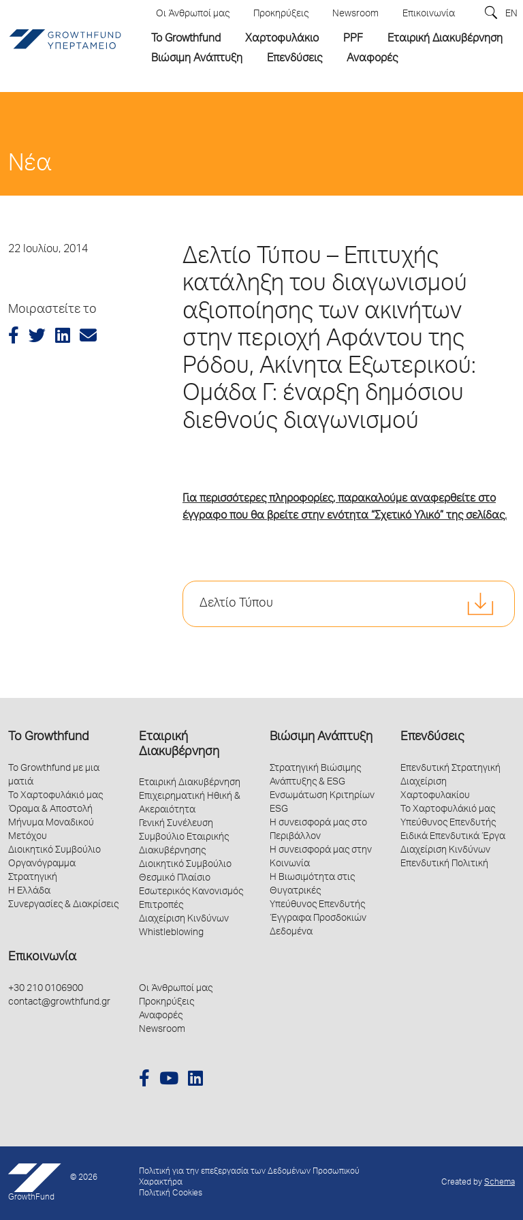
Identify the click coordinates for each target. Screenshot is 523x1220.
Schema (499, 1182)
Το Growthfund (48, 737)
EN (511, 14)
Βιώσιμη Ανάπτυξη (321, 737)
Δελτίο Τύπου (236, 604)
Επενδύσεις (432, 737)
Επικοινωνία (42, 957)
